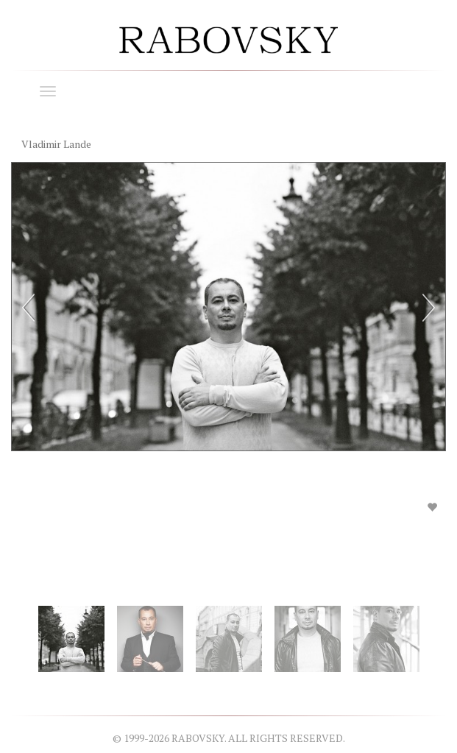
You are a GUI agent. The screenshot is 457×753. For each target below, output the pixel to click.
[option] (228, 349)
